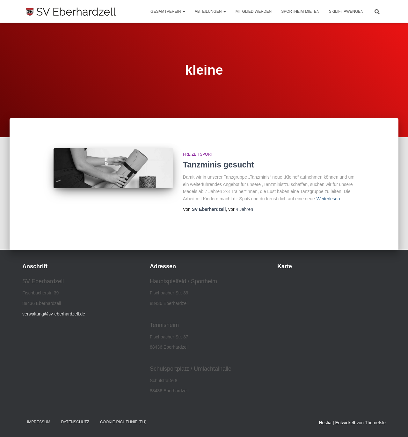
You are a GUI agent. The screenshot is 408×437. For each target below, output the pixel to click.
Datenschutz (75, 422)
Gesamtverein (167, 11)
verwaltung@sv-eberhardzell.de (53, 313)
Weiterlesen (328, 198)
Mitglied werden (254, 11)
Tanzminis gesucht (218, 164)
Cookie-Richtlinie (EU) (123, 422)
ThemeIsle (375, 422)
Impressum (38, 422)
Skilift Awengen (346, 11)
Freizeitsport (198, 154)
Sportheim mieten (300, 11)
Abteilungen (210, 11)
